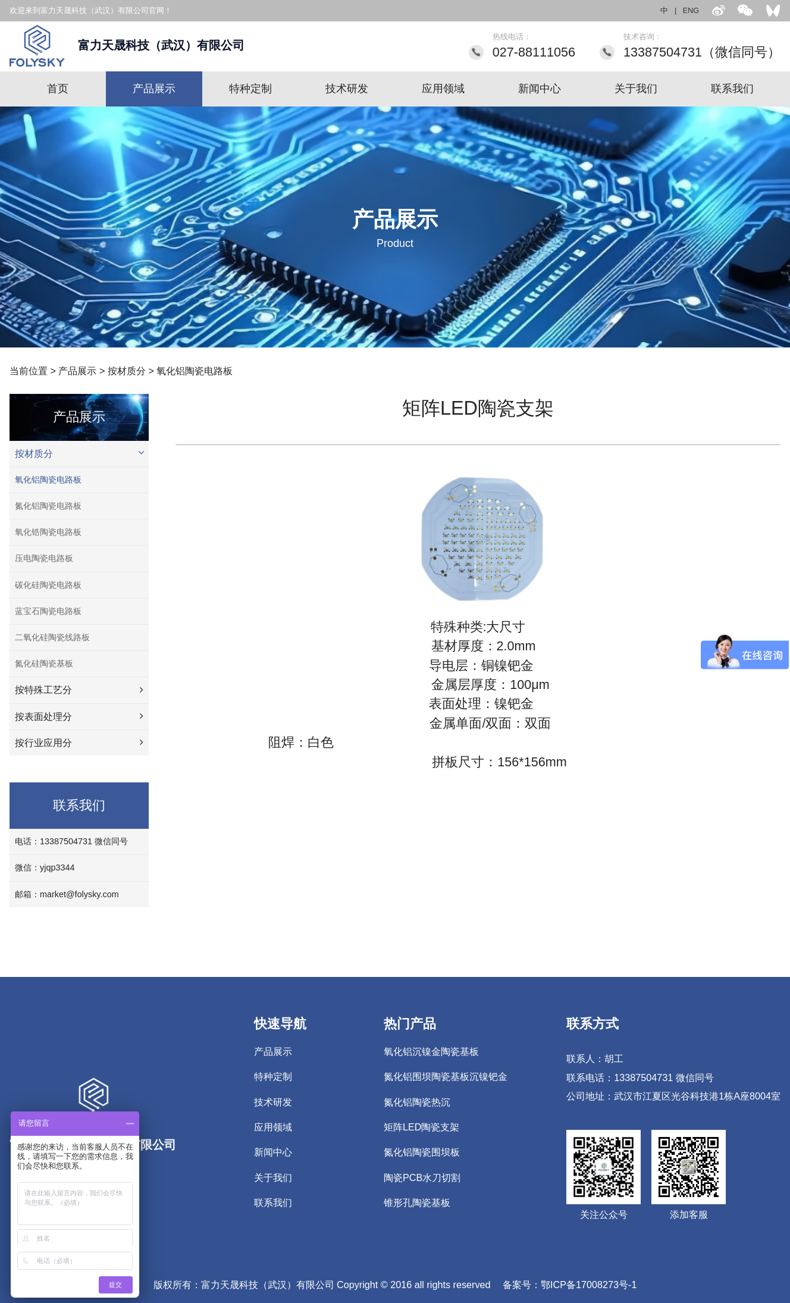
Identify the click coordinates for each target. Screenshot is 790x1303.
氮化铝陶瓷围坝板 (422, 1152)
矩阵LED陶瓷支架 (422, 1127)
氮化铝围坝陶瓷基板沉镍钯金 (445, 1076)
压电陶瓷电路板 (44, 558)
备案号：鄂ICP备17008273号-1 (570, 1284)
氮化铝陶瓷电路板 (48, 505)
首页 (57, 89)
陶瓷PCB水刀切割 (422, 1177)
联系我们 (732, 89)
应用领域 (443, 89)
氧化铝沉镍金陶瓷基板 (431, 1051)
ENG (691, 11)
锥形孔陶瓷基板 (417, 1202)
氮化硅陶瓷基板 (44, 663)
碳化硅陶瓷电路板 (48, 585)
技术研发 (346, 89)
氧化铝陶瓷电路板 (194, 370)
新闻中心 (539, 89)
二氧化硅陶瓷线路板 (52, 637)
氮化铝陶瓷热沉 (417, 1102)
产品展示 (154, 89)
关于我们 (636, 89)
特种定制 (250, 89)
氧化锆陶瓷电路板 (48, 532)
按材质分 (127, 370)
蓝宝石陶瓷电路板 (48, 611)
